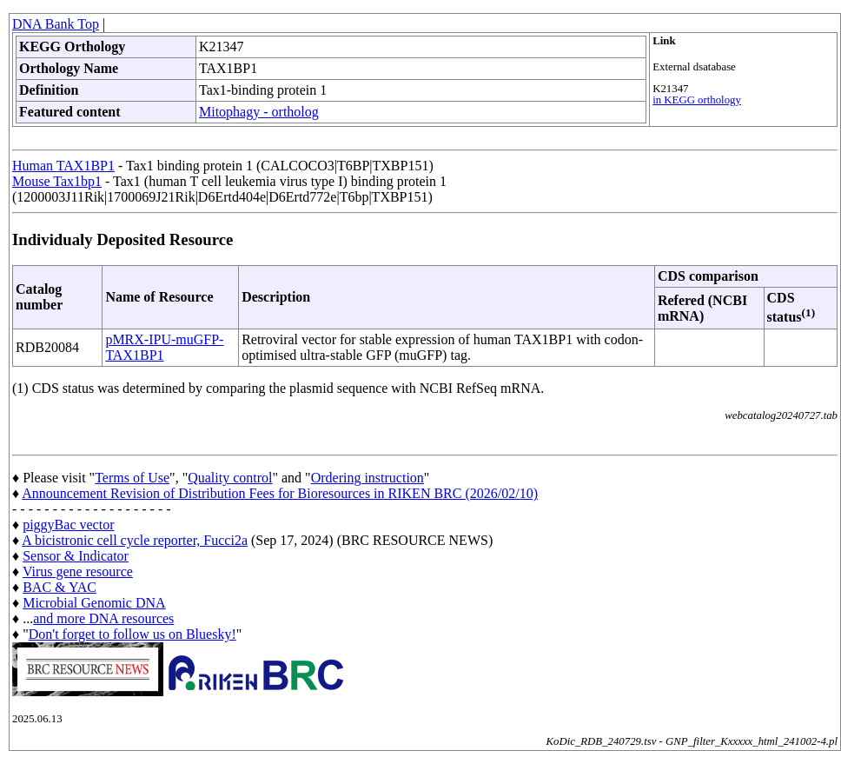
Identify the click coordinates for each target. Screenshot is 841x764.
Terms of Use (132, 477)
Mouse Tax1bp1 (57, 181)
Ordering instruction (367, 477)
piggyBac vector (68, 524)
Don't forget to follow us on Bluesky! (132, 634)
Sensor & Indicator (76, 555)
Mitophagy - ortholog (259, 111)
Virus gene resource (78, 571)
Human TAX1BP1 (63, 165)
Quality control (230, 477)
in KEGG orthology (696, 100)
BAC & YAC (59, 587)
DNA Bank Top (55, 24)
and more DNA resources (103, 618)
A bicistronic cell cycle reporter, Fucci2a (135, 540)
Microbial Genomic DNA (94, 602)
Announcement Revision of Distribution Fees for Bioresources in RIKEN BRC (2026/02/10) (280, 493)
